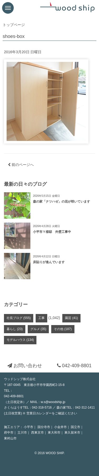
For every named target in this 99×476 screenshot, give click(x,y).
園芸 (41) (71, 318)
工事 (41, 318)
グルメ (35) (38, 329)
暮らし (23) (15, 329)
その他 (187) (63, 329)
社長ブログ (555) (19, 318)
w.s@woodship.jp (53, 402)
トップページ (14, 25)
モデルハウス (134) (20, 340)
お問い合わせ (24, 365)
